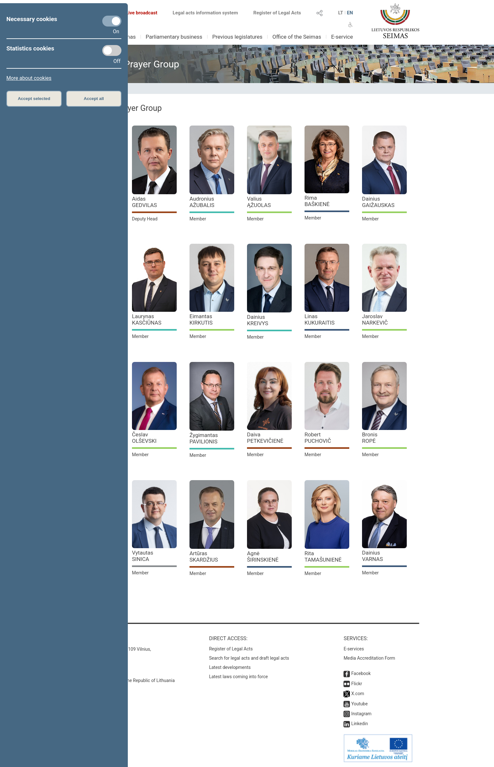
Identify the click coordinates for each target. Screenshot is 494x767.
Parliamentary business (174, 37)
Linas (320, 319)
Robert (318, 437)
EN (350, 13)
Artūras (203, 556)
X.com (357, 693)
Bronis (369, 437)
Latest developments (230, 667)
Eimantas (200, 319)
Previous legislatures (237, 37)
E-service (342, 37)
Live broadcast (138, 13)
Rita (323, 556)
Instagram (361, 713)
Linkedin (359, 723)
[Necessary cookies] (111, 21)
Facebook (361, 673)
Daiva (265, 437)
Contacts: (88, 638)
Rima (317, 201)
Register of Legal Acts (277, 13)
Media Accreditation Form (369, 658)
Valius (259, 202)
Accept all (94, 98)
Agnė (263, 556)
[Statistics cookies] (111, 50)
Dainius (378, 202)
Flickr (356, 683)
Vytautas (142, 555)
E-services (353, 648)
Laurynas (146, 319)
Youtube (359, 703)
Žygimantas (203, 438)
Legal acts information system (205, 13)
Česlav (144, 437)
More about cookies (28, 78)
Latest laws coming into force (238, 676)
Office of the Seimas (296, 37)
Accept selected (34, 98)
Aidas (144, 202)
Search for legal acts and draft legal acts (249, 658)
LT (340, 13)
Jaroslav (375, 319)
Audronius (201, 202)
